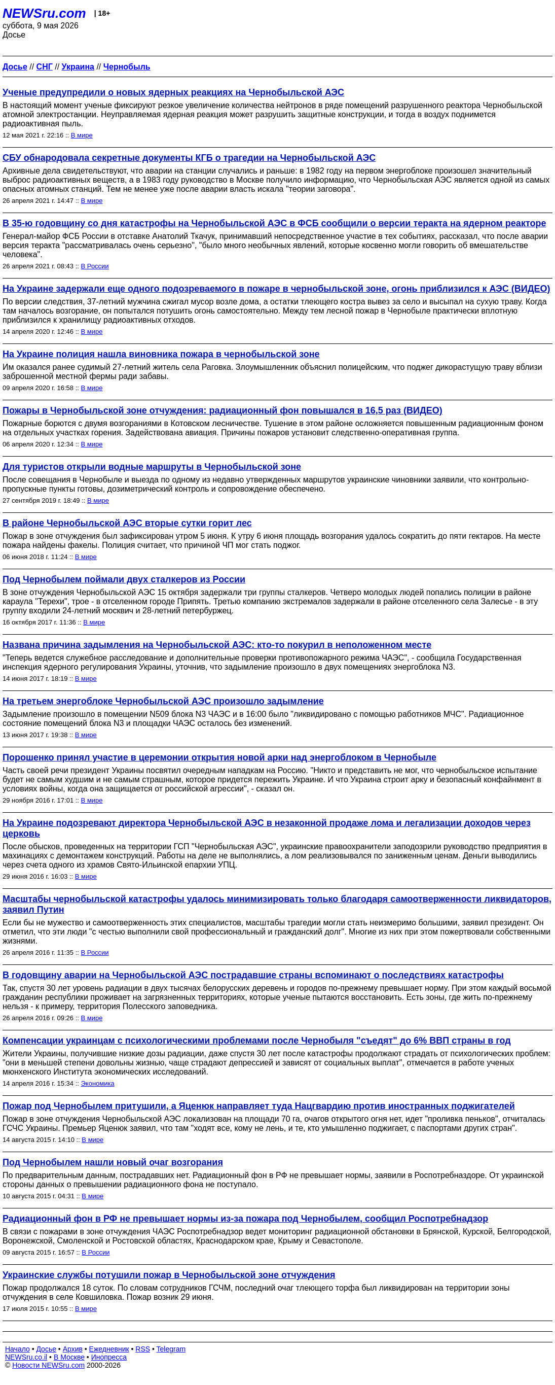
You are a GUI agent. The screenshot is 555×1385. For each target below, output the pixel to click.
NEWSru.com (44, 13)
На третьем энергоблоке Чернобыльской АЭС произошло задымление (163, 701)
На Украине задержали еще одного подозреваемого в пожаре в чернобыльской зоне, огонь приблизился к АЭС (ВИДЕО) (276, 289)
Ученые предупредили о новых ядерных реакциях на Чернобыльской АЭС (173, 92)
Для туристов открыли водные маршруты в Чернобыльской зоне (152, 467)
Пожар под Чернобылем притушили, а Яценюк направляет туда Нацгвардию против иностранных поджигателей (259, 1106)
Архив (73, 1349)
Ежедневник (109, 1349)
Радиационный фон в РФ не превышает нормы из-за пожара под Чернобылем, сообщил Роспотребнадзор (245, 1219)
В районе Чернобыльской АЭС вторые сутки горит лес (127, 523)
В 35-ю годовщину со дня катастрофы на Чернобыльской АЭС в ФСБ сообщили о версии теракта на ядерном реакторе (274, 223)
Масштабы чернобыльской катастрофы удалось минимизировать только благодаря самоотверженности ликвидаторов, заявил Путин (277, 904)
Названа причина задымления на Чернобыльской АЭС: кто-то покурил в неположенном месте (217, 645)
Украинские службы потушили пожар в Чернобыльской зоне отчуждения (169, 1275)
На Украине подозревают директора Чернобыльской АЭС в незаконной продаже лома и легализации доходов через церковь (267, 828)
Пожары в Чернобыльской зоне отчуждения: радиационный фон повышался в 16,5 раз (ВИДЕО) (222, 410)
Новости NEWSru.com (48, 1365)
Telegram (171, 1349)
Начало (17, 1349)
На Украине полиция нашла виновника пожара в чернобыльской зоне (161, 354)
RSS (142, 1349)
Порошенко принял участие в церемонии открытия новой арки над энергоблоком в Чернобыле (219, 757)
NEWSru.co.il (26, 1357)
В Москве (69, 1357)
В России (95, 266)
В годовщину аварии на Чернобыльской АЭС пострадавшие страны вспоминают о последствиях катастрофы (253, 975)
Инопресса (109, 1357)
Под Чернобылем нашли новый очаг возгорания (113, 1162)
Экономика (98, 1083)
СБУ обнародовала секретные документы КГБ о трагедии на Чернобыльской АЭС (189, 158)
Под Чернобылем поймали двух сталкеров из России (124, 579)
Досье (46, 1349)
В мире (82, 135)
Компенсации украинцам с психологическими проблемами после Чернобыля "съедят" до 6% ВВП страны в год (257, 1040)
